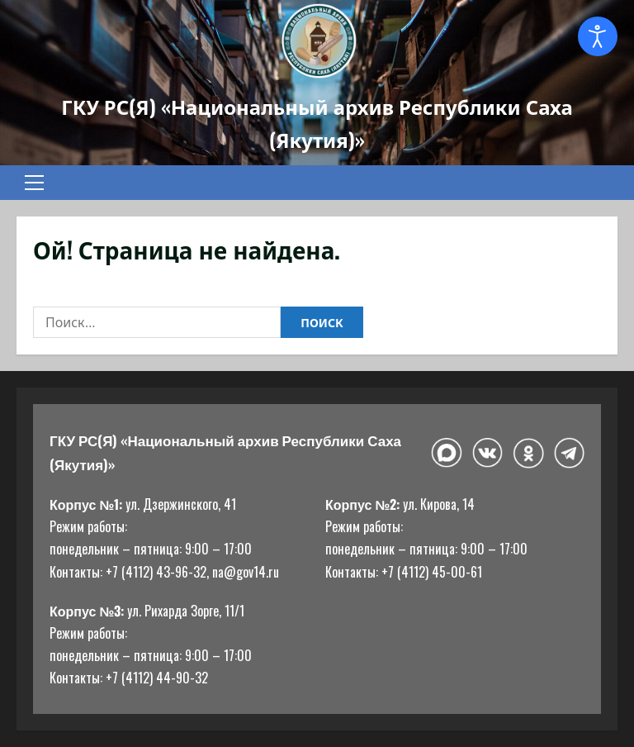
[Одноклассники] (528, 453)
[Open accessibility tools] (597, 36)
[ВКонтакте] (487, 453)
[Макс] (446, 453)
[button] (34, 182)
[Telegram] (569, 453)
